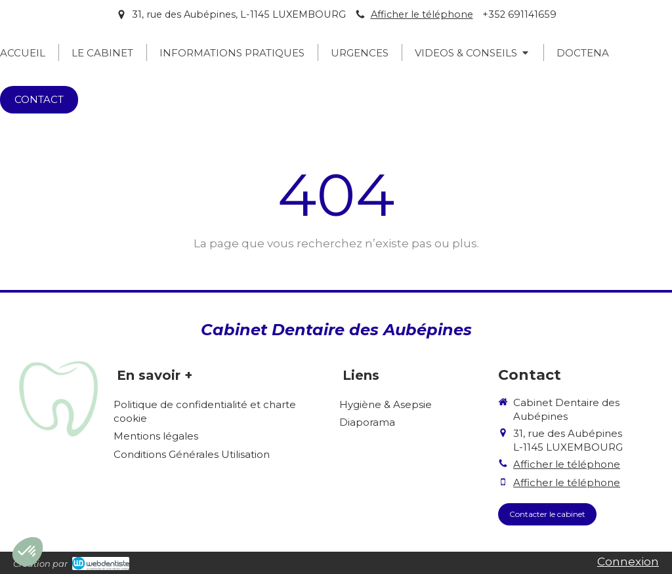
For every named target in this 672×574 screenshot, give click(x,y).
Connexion (628, 561)
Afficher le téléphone (422, 14)
